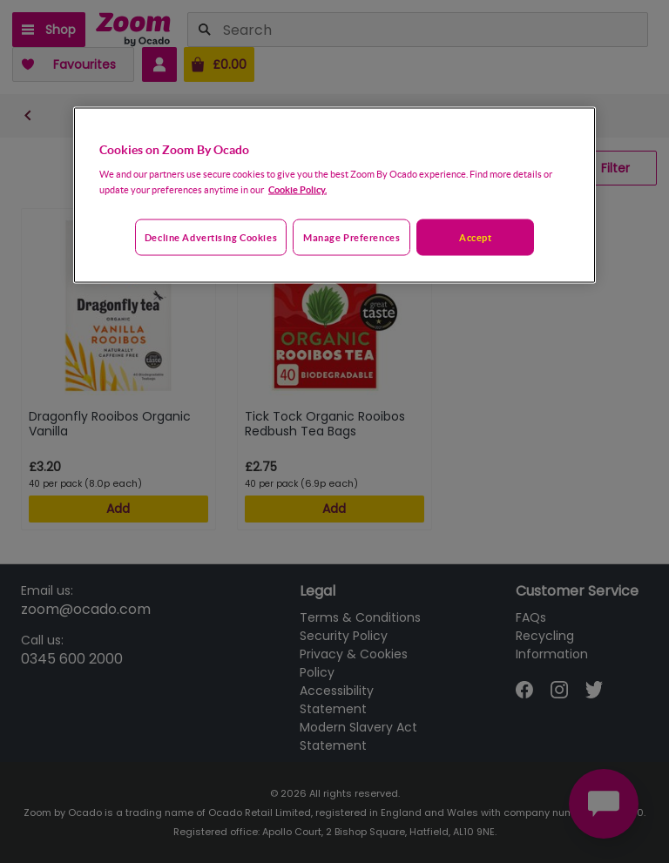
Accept (475, 237)
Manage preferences (351, 237)
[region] (334, 195)
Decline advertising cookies (211, 237)
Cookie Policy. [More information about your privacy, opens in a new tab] (297, 189)
